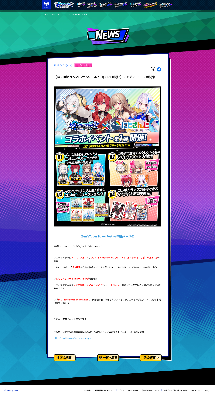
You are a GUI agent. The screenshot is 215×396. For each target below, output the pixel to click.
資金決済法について (150, 390)
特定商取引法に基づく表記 (175, 390)
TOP (44, 14)
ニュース (53, 14)
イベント (63, 14)
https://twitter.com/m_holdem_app (72, 338)
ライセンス (196, 390)
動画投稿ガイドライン (104, 390)
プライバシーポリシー (128, 390)
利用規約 (87, 390)
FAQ (207, 390)
